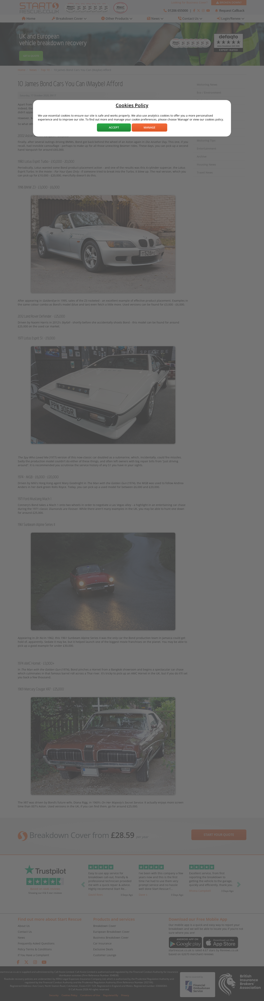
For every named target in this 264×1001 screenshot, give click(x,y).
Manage (149, 127)
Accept (114, 127)
